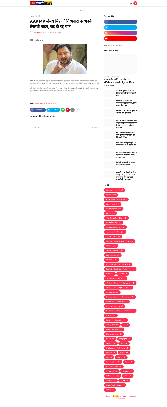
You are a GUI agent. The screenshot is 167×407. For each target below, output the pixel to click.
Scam (124, 380)
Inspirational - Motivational (117, 348)
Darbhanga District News (117, 301)
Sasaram (110, 380)
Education (111, 260)
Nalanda (127, 371)
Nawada (110, 315)
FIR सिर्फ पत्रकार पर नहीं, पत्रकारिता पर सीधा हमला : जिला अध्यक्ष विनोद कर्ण (126, 103)
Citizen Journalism (114, 250)
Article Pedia (120, 398)
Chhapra (110, 343)
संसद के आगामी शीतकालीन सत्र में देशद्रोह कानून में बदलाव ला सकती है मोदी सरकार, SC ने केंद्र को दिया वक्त (126, 124)
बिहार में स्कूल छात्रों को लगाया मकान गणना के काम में (125, 163)
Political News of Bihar (48, 103)
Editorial (111, 246)
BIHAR (38, 16)
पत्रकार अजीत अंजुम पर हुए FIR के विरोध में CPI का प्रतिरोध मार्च (126, 143)
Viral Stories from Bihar (116, 218)
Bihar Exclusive (113, 209)
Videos (110, 339)
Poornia (110, 352)
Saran (127, 376)
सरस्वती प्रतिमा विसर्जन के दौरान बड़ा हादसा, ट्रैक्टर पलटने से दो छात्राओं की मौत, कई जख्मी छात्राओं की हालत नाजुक (126, 175)
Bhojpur (121, 357)
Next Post (95, 127)
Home (32, 16)
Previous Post (36, 127)
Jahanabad (111, 371)
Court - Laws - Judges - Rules (118, 287)
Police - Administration (116, 320)
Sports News (112, 255)
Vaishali (124, 352)
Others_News (113, 236)
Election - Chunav (114, 329)
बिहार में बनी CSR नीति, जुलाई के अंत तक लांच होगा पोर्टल (126, 112)
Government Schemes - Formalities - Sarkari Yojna (120, 311)
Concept (109, 396)
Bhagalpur (124, 339)
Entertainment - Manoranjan (118, 264)
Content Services (127, 396)
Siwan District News (115, 385)
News (110, 274)
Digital (115, 396)
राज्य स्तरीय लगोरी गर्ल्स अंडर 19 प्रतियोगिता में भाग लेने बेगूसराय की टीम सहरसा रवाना (119, 82)
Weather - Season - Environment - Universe (120, 283)
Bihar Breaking (113, 223)
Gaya (124, 343)
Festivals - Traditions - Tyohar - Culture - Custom (120, 269)
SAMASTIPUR (112, 376)
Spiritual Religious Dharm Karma (119, 241)
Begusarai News (114, 190)
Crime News (112, 204)
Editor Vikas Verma (114, 306)
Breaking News (113, 362)
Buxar (128, 362)
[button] (131, 3)
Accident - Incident (115, 232)
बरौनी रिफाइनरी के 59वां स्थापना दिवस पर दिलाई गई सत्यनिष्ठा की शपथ (126, 93)
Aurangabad (112, 325)
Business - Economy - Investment (120, 297)
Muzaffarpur (112, 292)
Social (110, 390)
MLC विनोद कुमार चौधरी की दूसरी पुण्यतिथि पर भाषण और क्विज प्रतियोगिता (125, 135)
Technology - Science (115, 278)
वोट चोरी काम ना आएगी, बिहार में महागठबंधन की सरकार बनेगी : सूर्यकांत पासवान (126, 154)
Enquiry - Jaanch (113, 366)
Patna (110, 213)
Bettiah (123, 274)
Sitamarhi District (114, 334)
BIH (109, 357)
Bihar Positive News (115, 227)
